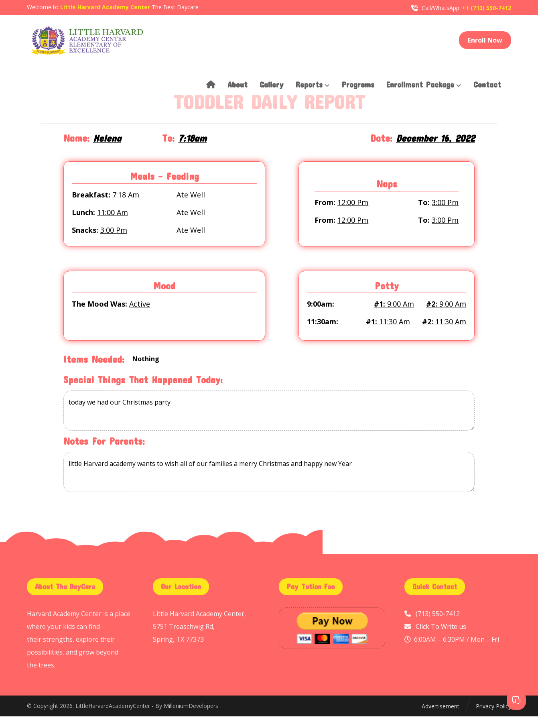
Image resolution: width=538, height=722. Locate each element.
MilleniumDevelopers (191, 712)
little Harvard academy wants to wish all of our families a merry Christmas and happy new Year (269, 478)
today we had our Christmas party (269, 416)
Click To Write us (441, 632)
